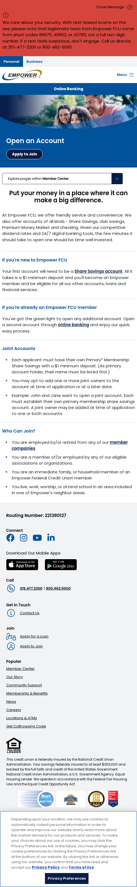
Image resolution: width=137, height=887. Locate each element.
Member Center (20, 668)
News (11, 701)
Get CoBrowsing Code (26, 726)
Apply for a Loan (34, 636)
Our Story (14, 677)
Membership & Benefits (27, 693)
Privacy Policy (46, 867)
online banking (73, 325)
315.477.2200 (31, 588)
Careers (13, 709)
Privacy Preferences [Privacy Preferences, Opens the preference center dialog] (67, 879)
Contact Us (29, 613)
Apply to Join (31, 646)
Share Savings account (98, 271)
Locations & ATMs (21, 718)
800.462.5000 (58, 588)
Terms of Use (81, 867)
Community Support (24, 685)
